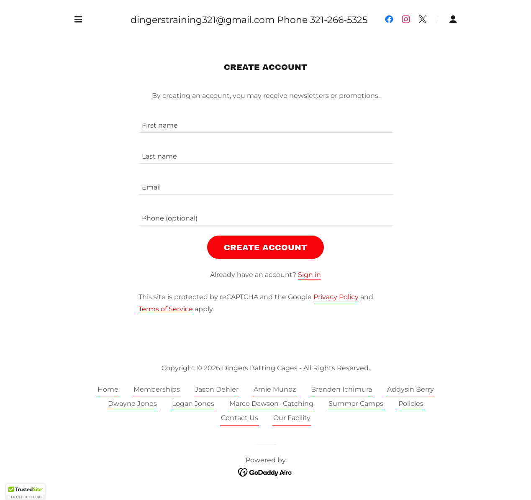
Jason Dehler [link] (217, 389)
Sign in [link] (309, 275)
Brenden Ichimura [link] (341, 389)
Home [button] (107, 389)
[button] (78, 19)
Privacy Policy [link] (336, 297)
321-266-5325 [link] (338, 20)
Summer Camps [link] (355, 404)
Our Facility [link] (291, 418)
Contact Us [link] (239, 418)
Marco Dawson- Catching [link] (271, 404)
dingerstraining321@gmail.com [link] (202, 20)
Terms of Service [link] (166, 309)
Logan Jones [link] (193, 404)
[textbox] (266, 122)
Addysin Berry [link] (410, 389)
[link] (389, 19)
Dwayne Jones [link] (132, 404)
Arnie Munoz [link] (275, 389)
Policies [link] (410, 404)
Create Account (265, 247)
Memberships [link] (156, 389)
